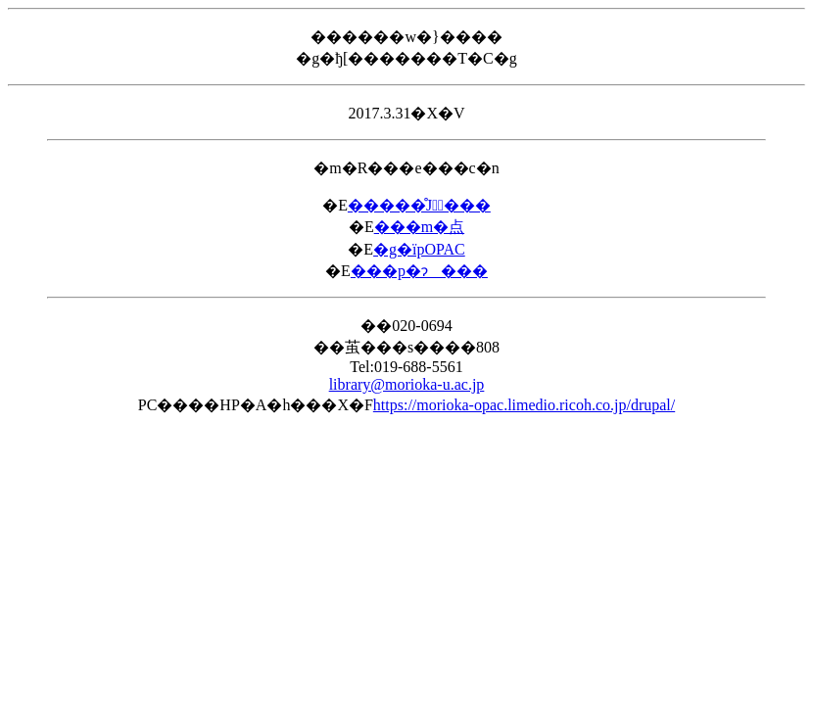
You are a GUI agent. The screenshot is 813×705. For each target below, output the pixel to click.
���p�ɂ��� (419, 270)
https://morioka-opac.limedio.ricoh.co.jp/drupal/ (524, 405)
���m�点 (419, 226)
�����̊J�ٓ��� (419, 205)
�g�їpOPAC (419, 249)
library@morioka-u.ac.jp (407, 384)
